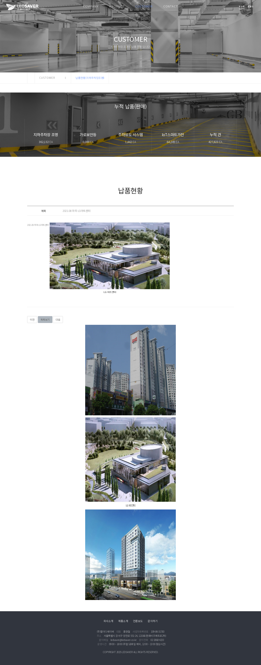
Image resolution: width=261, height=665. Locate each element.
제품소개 (123, 621)
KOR (242, 6)
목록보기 (45, 319)
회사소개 (108, 621)
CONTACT (170, 6)
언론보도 (138, 621)
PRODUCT (117, 6)
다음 (58, 319)
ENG (251, 6)
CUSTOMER (144, 6)
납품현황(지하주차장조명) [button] (90, 78)
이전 (32, 319)
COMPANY (91, 6)
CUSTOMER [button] (47, 78)
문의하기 (153, 621)
